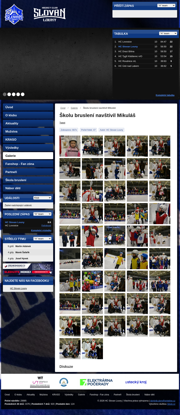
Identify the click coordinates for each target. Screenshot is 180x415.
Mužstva (11, 131)
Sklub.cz (171, 404)
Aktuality (11, 123)
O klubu (11, 115)
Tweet (62, 123)
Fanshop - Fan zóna (19, 164)
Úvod (62, 108)
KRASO (10, 139)
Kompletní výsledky (41, 230)
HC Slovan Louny (18, 288)
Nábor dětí (12, 188)
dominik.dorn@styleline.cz (162, 401)
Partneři (11, 172)
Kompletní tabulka (165, 95)
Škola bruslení (15, 180)
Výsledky (12, 147)
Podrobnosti (46, 225)
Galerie (74, 108)
